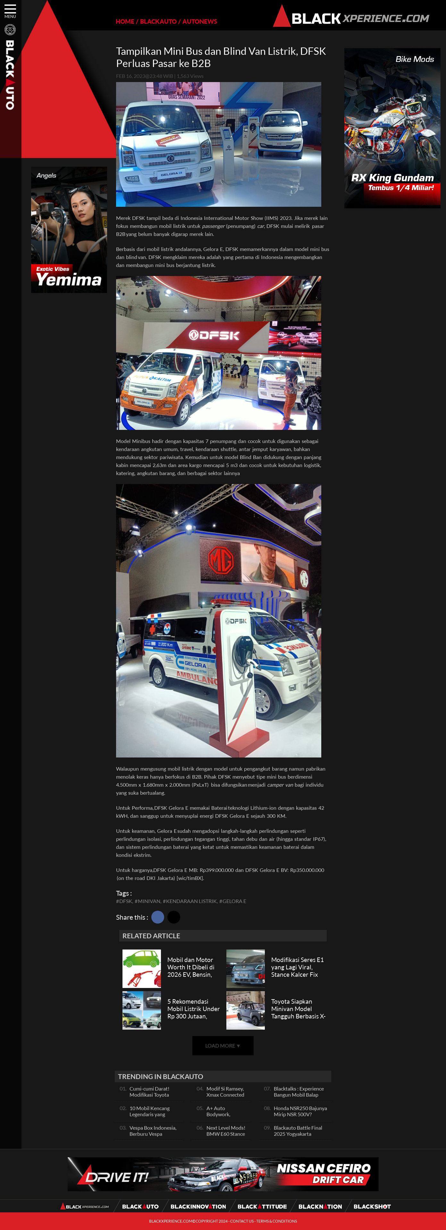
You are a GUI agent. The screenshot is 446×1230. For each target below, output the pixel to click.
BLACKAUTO (158, 21)
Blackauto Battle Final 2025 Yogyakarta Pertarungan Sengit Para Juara (301, 1137)
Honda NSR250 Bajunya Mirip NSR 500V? (300, 1111)
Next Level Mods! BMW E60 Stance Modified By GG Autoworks (225, 1137)
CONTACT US (242, 1221)
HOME (125, 21)
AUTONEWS (199, 21)
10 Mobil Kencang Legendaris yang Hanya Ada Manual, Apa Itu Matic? (151, 1117)
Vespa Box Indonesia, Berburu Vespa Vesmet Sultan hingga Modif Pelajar (153, 1137)
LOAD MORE (223, 1045)
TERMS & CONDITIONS (276, 1221)
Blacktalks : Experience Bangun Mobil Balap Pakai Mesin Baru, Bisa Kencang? (299, 1097)
